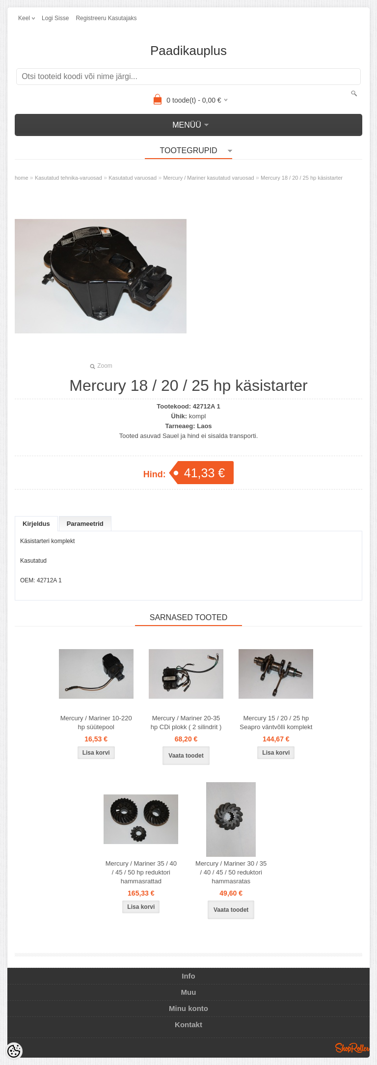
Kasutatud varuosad (132, 178)
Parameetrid (85, 523)
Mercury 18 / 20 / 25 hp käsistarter (302, 178)
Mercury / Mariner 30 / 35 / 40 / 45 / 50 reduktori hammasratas (231, 872)
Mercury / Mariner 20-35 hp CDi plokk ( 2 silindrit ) (186, 722)
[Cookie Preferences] (14, 1051)
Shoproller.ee (352, 1048)
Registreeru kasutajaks (106, 18)
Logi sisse (55, 18)
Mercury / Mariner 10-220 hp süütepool (96, 722)
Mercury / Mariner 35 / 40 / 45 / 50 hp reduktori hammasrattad (141, 872)
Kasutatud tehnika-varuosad (68, 178)
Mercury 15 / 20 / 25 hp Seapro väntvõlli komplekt (276, 722)
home (21, 178)
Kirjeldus (36, 523)
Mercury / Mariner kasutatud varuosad (208, 178)
